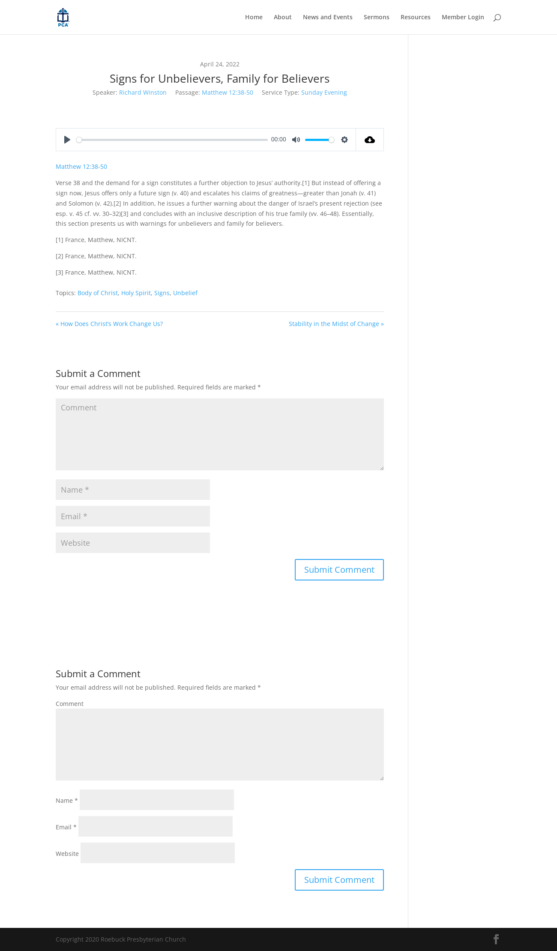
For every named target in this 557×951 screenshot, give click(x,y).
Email (66, 827)
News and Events (328, 17)
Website (67, 853)
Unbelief (185, 293)
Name (67, 800)
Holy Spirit (136, 293)
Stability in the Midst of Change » (336, 324)
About (283, 17)
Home (254, 17)
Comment (70, 704)
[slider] (172, 140)
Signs (162, 293)
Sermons (376, 17)
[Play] (67, 140)
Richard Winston (143, 92)
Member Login (463, 17)
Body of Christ (98, 293)
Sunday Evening (324, 92)
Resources (416, 17)
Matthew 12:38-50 (227, 92)
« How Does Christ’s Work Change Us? (109, 324)
